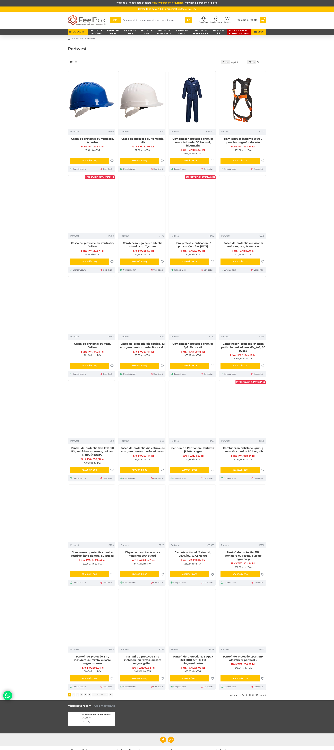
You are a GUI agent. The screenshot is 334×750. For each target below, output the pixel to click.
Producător (79, 38)
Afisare (253, 62)
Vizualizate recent (79, 705)
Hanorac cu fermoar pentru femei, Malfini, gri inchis (98, 714)
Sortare (221, 62)
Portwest (74, 131)
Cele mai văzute (104, 705)
